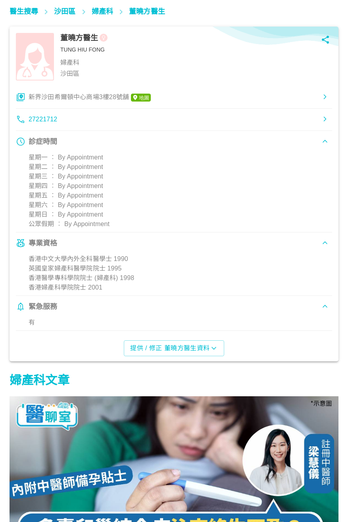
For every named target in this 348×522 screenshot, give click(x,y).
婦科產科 (25, 487)
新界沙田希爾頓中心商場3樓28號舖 (90, 98)
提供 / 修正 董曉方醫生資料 (174, 348)
